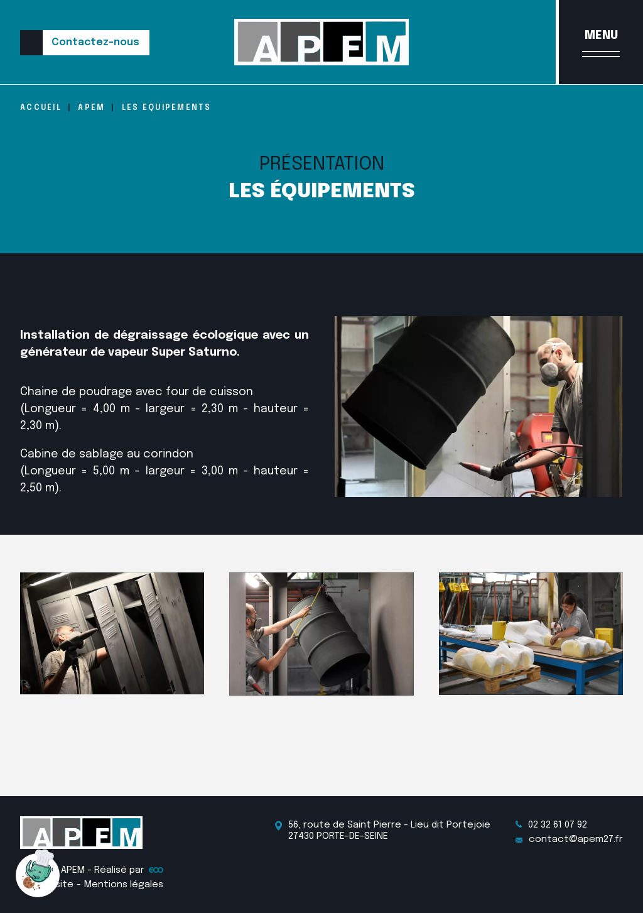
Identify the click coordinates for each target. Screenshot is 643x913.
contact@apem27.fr (569, 839)
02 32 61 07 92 (551, 825)
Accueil (41, 108)
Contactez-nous (95, 42)
